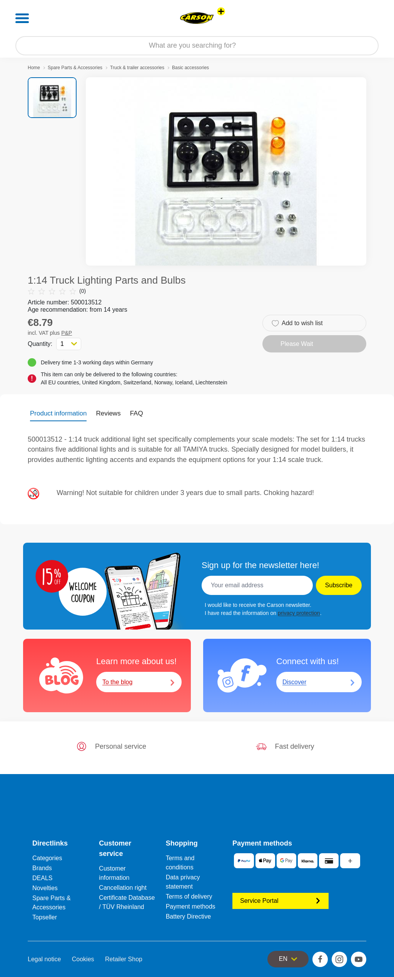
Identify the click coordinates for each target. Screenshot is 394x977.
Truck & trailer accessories (137, 67)
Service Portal (280, 900)
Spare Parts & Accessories (75, 67)
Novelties (45, 888)
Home (34, 67)
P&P (66, 333)
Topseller (44, 917)
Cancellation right (123, 887)
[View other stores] (221, 11)
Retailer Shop (123, 959)
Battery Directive (188, 916)
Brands (42, 868)
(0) (57, 291)
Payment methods (190, 906)
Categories (47, 858)
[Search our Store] (197, 45)
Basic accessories (190, 67)
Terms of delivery (189, 896)
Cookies (83, 959)
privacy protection (299, 613)
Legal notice (44, 959)
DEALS (42, 878)
